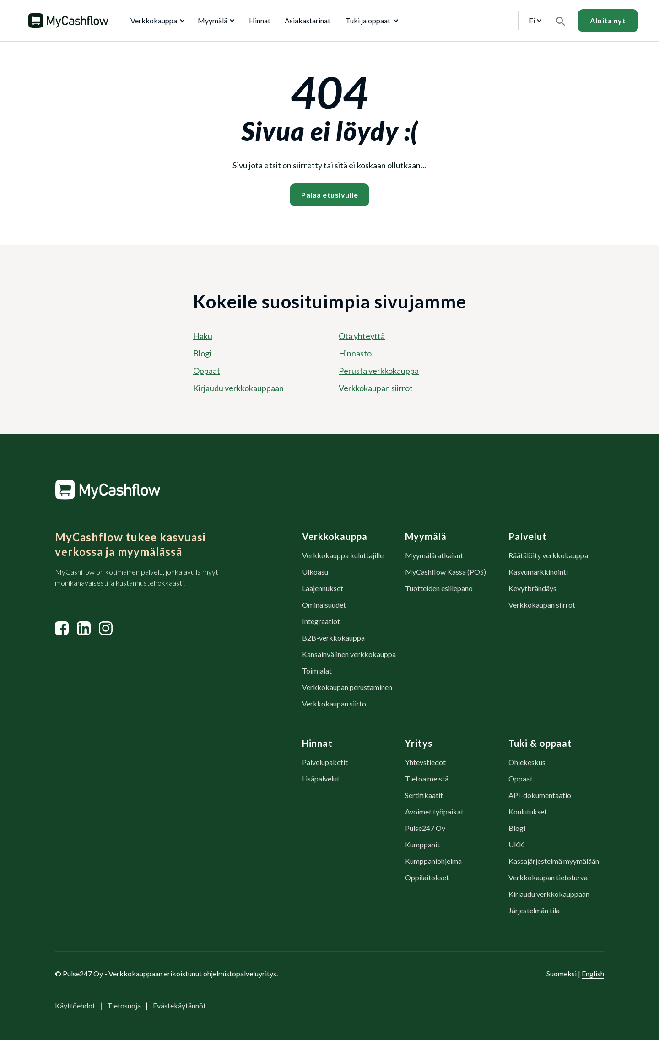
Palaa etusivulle (329, 194)
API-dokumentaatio (539, 795)
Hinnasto (355, 353)
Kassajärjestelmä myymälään (553, 861)
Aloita (608, 20)
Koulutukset (527, 811)
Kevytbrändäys (532, 588)
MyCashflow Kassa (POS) (445, 571)
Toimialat (317, 670)
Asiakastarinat (307, 20)
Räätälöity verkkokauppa (548, 555)
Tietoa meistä (426, 778)
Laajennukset (322, 588)
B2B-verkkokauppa (333, 637)
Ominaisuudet (324, 604)
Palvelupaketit (325, 762)
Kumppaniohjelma (433, 861)
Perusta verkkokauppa (379, 371)
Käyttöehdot (75, 1005)
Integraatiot (321, 621)
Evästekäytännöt (179, 1005)
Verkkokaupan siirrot (376, 388)
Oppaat (206, 371)
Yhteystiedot (425, 762)
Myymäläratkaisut (434, 555)
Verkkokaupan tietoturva (548, 877)
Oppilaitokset (427, 877)
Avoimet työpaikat (434, 811)
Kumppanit (422, 844)
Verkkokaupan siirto (334, 703)
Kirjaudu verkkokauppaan (238, 388)
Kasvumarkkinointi (538, 571)
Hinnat (259, 20)
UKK (516, 844)
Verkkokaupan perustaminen (347, 687)
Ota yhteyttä (362, 336)
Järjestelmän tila (534, 910)
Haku (202, 336)
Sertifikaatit (424, 795)
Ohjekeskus (527, 762)
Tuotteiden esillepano (439, 588)
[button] (156, 21)
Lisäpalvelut (321, 778)
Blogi (202, 353)
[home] (68, 20)
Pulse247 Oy (425, 828)
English (593, 973)
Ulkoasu (315, 571)
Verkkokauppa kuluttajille (343, 555)
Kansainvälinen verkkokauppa (349, 654)
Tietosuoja (124, 1005)
